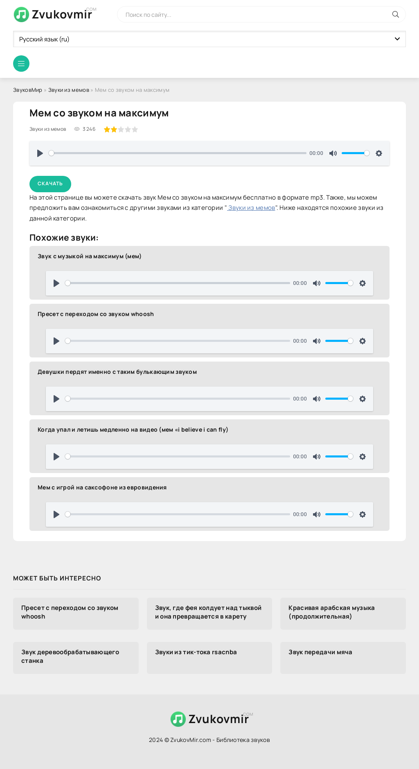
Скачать (50, 183)
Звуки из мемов (68, 89)
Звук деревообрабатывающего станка (70, 656)
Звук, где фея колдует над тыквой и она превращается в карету (208, 612)
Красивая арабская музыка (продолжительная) (331, 612)
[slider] (177, 153)
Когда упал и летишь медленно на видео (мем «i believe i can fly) (133, 429)
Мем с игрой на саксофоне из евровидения (102, 487)
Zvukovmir (62, 14)
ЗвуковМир (28, 89)
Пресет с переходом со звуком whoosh (96, 314)
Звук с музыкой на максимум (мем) (90, 256)
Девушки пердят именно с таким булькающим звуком (117, 371)
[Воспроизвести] (40, 153)
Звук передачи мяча (320, 652)
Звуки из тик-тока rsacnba (196, 652)
